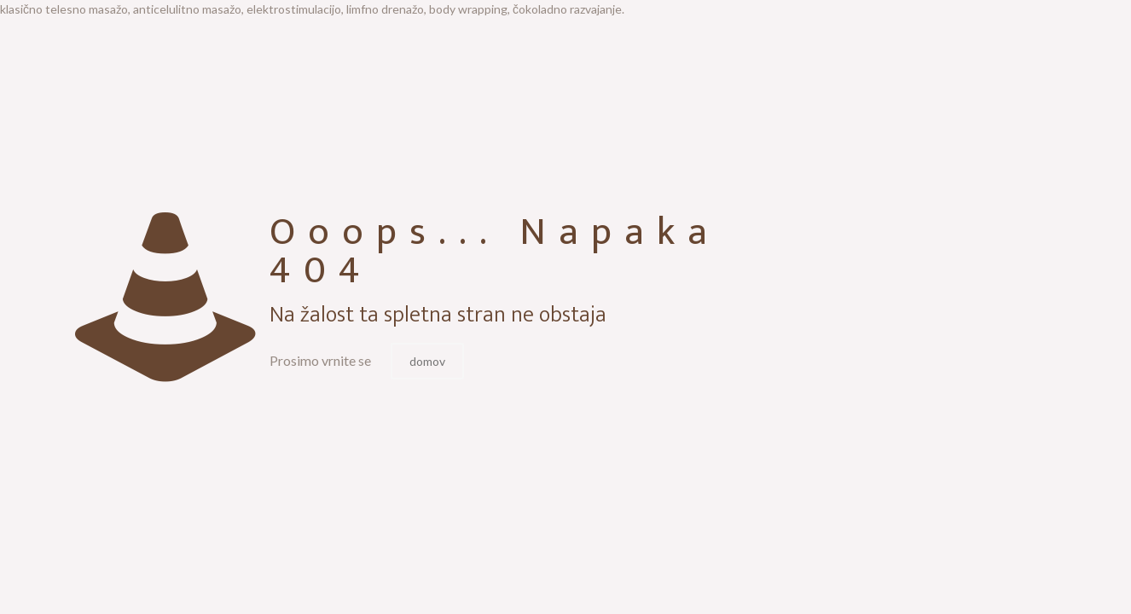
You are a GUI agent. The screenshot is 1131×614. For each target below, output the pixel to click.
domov (427, 361)
